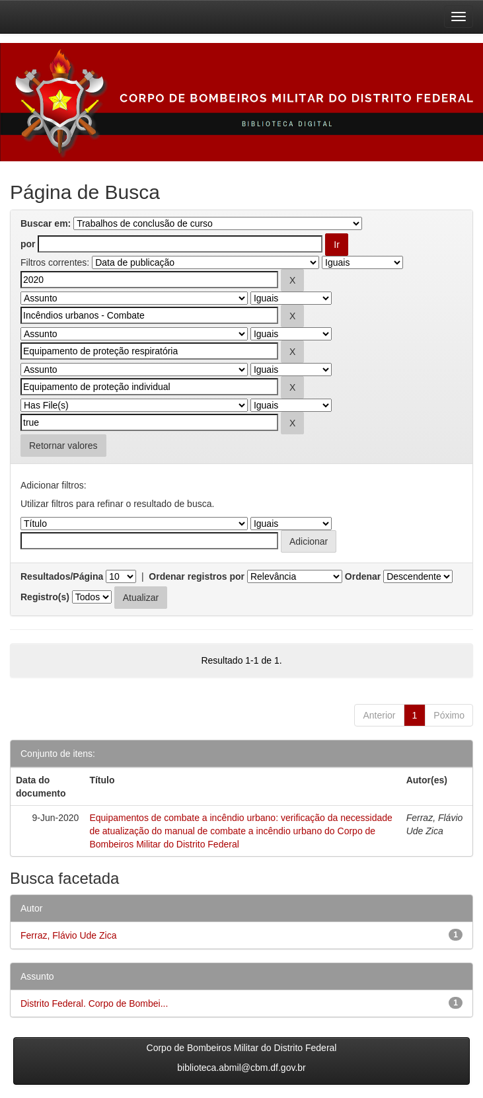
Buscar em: (45, 223)
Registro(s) (44, 597)
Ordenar (363, 576)
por (28, 244)
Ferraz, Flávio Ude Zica (68, 935)
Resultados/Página (61, 576)
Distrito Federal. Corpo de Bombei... (94, 1003)
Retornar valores (63, 445)
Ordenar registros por (196, 576)
